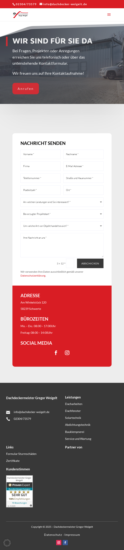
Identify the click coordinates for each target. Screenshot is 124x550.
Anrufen (26, 87)
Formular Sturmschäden (21, 454)
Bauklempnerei (74, 432)
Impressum (72, 534)
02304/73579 (22, 418)
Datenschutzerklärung (33, 275)
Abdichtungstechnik (77, 424)
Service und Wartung (78, 438)
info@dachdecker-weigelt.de (31, 412)
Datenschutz (53, 534)
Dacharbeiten (73, 404)
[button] (7, 543)
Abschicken (90, 263)
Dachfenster (73, 411)
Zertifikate (13, 460)
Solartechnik (73, 417)
